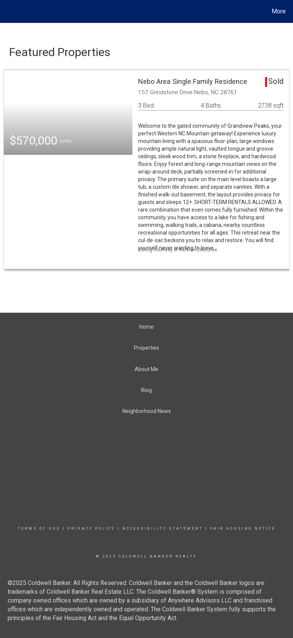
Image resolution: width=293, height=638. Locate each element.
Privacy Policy (91, 528)
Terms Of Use (39, 528)
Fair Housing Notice (242, 528)
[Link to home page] (7, 11)
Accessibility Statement (162, 528)
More (279, 11)
